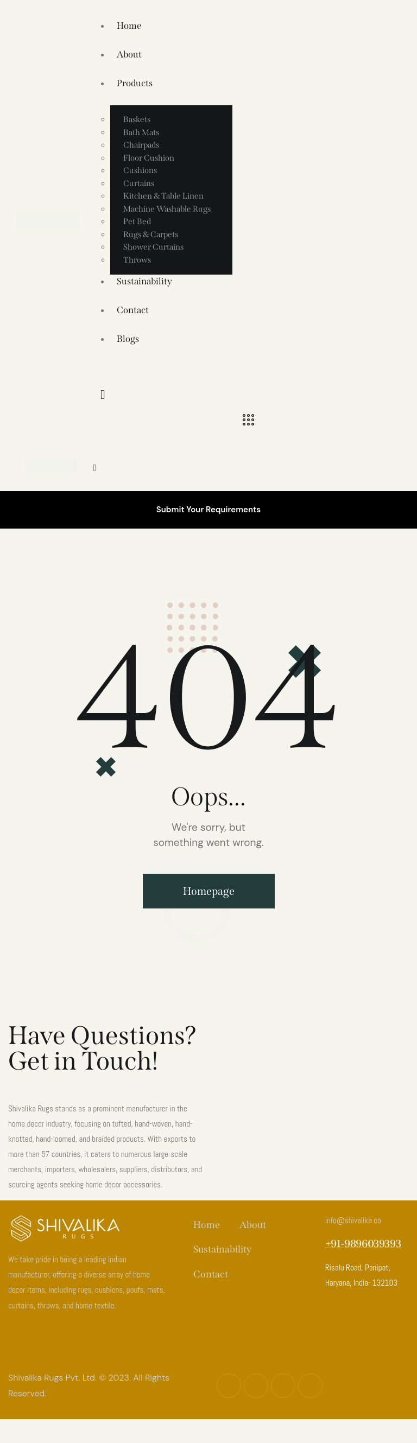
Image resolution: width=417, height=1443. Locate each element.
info (353, 1220)
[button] (94, 467)
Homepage (209, 891)
